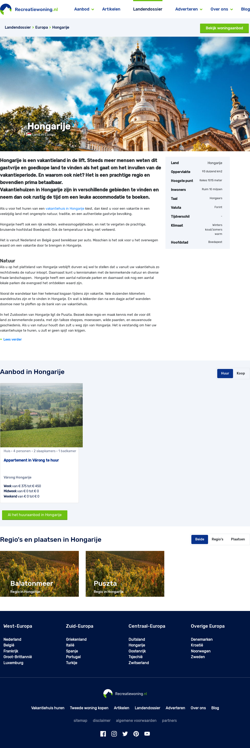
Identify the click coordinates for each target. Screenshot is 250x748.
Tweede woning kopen (89, 708)
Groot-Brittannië (17, 657)
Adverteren (175, 708)
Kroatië (197, 645)
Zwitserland (139, 663)
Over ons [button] (219, 9)
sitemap (80, 720)
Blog (245, 9)
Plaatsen (238, 539)
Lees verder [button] (11, 339)
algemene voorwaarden (136, 720)
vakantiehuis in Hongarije (65, 209)
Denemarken (202, 639)
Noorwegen (201, 651)
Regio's (217, 539)
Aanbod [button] (81, 9)
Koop (241, 373)
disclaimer (101, 720)
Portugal (73, 657)
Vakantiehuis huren (47, 708)
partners (169, 720)
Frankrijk (10, 651)
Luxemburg (13, 663)
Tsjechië (136, 657)
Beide (199, 539)
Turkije (71, 663)
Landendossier (147, 9)
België (8, 645)
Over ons (198, 708)
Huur (225, 373)
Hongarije (137, 645)
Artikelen (111, 9)
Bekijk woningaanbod (224, 28)
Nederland (12, 639)
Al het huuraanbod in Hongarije (35, 515)
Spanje (72, 651)
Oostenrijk (137, 651)
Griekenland (76, 639)
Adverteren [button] (186, 9)
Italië (70, 645)
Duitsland (137, 639)
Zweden (198, 657)
